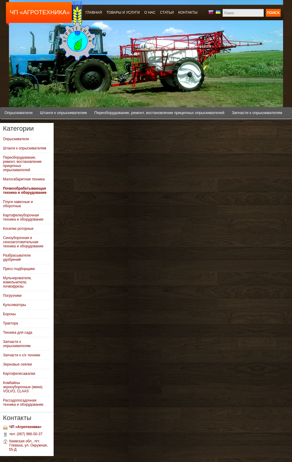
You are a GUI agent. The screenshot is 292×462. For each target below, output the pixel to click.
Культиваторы (14, 305)
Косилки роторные (18, 229)
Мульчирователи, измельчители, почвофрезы (17, 282)
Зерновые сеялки (17, 364)
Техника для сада (17, 332)
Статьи (167, 12)
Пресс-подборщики (19, 269)
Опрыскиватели (18, 112)
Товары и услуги (123, 12)
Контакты (188, 12)
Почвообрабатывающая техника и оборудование (24, 190)
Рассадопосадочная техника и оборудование (23, 402)
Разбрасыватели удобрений (16, 257)
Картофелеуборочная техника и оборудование (23, 217)
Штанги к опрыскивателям (63, 112)
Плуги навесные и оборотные (18, 204)
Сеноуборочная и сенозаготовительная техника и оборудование (23, 242)
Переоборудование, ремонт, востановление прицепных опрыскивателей (159, 112)
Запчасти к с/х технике (21, 355)
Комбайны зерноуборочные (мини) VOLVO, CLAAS (22, 387)
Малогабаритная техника (24, 179)
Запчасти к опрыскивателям (257, 112)
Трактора (10, 323)
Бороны (9, 314)
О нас (150, 12)
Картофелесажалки (19, 374)
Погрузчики (12, 296)
